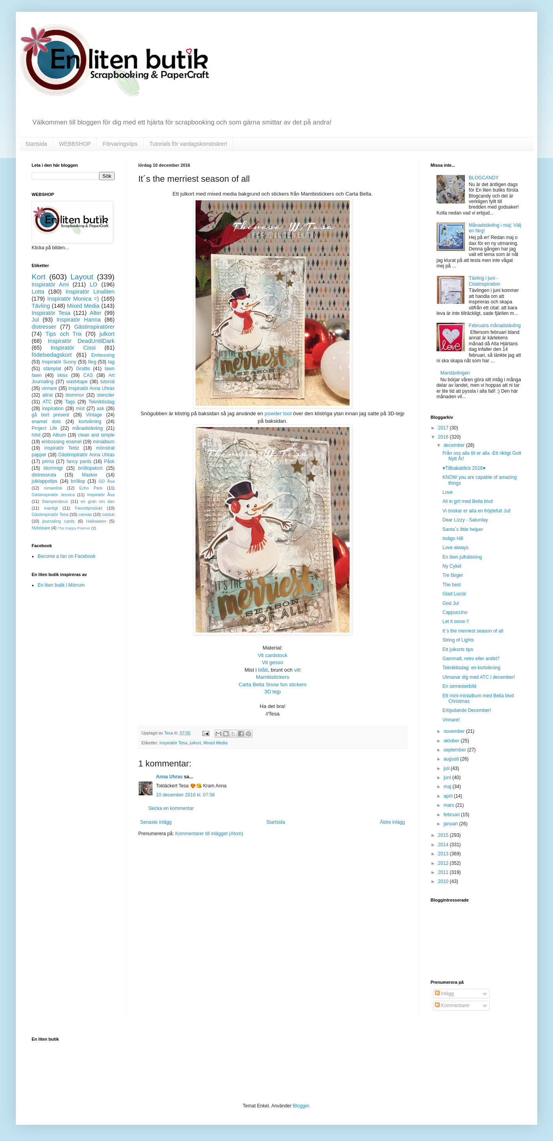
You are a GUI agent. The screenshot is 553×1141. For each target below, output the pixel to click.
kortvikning (90, 421)
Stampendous (55, 501)
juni (448, 777)
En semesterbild (459, 686)
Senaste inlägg (155, 822)
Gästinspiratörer (94, 327)
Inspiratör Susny (59, 362)
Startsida (36, 144)
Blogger (301, 1106)
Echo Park (91, 488)
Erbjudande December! (466, 710)
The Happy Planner (74, 528)
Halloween (96, 521)
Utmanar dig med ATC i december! (478, 677)
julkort (195, 742)
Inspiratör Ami (50, 284)
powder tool (278, 413)
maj (448, 786)
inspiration (53, 408)
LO (93, 284)
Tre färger (452, 575)
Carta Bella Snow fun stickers (273, 684)
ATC (47, 402)
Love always (455, 547)
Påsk (109, 461)
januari (451, 824)
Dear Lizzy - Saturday (465, 520)
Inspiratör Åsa (101, 494)
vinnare (49, 388)
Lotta (38, 291)
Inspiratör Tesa (174, 742)
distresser (44, 327)
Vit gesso (272, 662)
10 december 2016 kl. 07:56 (185, 795)
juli (447, 768)
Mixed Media (215, 742)
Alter (96, 313)
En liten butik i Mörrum (61, 585)
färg (92, 362)
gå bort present (50, 415)
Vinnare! (451, 720)
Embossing (103, 355)
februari (452, 814)
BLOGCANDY (483, 178)
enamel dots (46, 421)
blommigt (53, 468)
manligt (51, 508)
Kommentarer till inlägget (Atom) (209, 833)
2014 (444, 844)
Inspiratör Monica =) (73, 299)
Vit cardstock (272, 655)
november (455, 731)
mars (449, 805)
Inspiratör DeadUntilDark (81, 341)
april (449, 796)
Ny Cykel (451, 566)
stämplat (52, 368)
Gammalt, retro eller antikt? (471, 658)
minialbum (104, 441)
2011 (444, 872)
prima (48, 461)
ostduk (108, 514)
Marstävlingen (455, 373)
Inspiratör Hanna (78, 319)
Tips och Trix (63, 334)
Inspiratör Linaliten (90, 291)
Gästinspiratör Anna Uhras (86, 455)
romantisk (53, 488)
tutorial (107, 381)
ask (100, 408)
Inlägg (444, 993)
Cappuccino (454, 612)
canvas (85, 514)
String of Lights (458, 640)
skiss (62, 375)
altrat (47, 395)
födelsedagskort (52, 355)
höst (36, 435)
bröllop (78, 481)
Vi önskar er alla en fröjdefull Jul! (476, 511)
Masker (89, 475)
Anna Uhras (169, 776)
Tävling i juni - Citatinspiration (484, 280)
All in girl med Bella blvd (467, 501)
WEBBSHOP (75, 144)
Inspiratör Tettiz (61, 448)
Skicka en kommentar (171, 808)
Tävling (41, 306)
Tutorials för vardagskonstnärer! (188, 144)
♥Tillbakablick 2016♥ (463, 468)
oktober (452, 741)
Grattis (83, 368)
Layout (81, 277)
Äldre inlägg (392, 822)
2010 (444, 881)
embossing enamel (61, 441)
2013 (444, 854)
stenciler (106, 395)
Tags (70, 402)
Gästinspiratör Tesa (50, 514)
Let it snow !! (455, 621)
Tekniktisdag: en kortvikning (471, 667)
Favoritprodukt (88, 508)
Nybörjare (41, 527)
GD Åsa (106, 481)
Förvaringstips (120, 144)
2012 (444, 863)
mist (80, 408)
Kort (38, 277)
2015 (444, 835)
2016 (444, 437)
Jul (35, 319)
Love (447, 492)
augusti (452, 759)
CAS (88, 375)
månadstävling (87, 428)
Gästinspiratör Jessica (53, 494)
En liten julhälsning (462, 557)
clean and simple (96, 435)
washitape (77, 381)
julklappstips (44, 481)
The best (451, 584)
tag (111, 362)
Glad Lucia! (454, 594)
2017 (444, 428)
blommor (75, 395)
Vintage (94, 415)
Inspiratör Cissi (73, 348)
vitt (297, 670)
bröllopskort (90, 468)
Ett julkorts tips (457, 649)
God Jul (450, 603)
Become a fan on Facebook (67, 556)
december (455, 445)
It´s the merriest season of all (472, 631)
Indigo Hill (452, 538)
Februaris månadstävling (495, 325)
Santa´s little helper (462, 529)
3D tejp (272, 692)
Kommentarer (452, 1005)
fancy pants (78, 461)
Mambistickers (272, 677)
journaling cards (58, 521)
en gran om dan (98, 501)
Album (59, 435)
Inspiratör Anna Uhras (91, 388)
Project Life (44, 428)
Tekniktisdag (101, 402)
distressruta (44, 475)
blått (263, 670)
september (455, 750)
